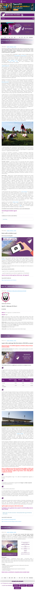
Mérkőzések (9, 290)
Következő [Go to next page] (31, 37)
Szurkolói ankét (6, 527)
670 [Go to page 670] (19, 37)
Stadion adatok (20, 433)
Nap (20, 205)
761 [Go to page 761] (27, 37)
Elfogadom (16, 585)
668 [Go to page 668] (14, 37)
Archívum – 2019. (13, 46)
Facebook (3, 259)
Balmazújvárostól (5, 82)
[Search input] (17, 18)
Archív (8, 46)
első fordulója (24, 191)
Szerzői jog (5, 219)
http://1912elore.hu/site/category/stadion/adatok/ (11, 521)
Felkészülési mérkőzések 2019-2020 (19, 290)
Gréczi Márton (23, 55)
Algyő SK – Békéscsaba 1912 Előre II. (12, 286)
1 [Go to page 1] (7, 37)
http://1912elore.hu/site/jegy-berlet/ (9, 519)
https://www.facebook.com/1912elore (9, 280)
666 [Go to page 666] (9, 37)
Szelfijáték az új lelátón (8, 226)
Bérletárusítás (5, 336)
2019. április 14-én (14, 61)
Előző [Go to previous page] (5, 37)
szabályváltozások (5, 65)
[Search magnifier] (33, 18)
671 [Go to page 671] (22, 37)
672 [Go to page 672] (24, 37)
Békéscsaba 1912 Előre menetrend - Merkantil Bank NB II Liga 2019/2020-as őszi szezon (17, 513)
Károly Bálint (16, 55)
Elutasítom (23, 585)
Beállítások (30, 585)
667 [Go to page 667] (12, 37)
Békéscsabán (15, 202)
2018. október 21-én (12, 60)
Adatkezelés (17, 588)
